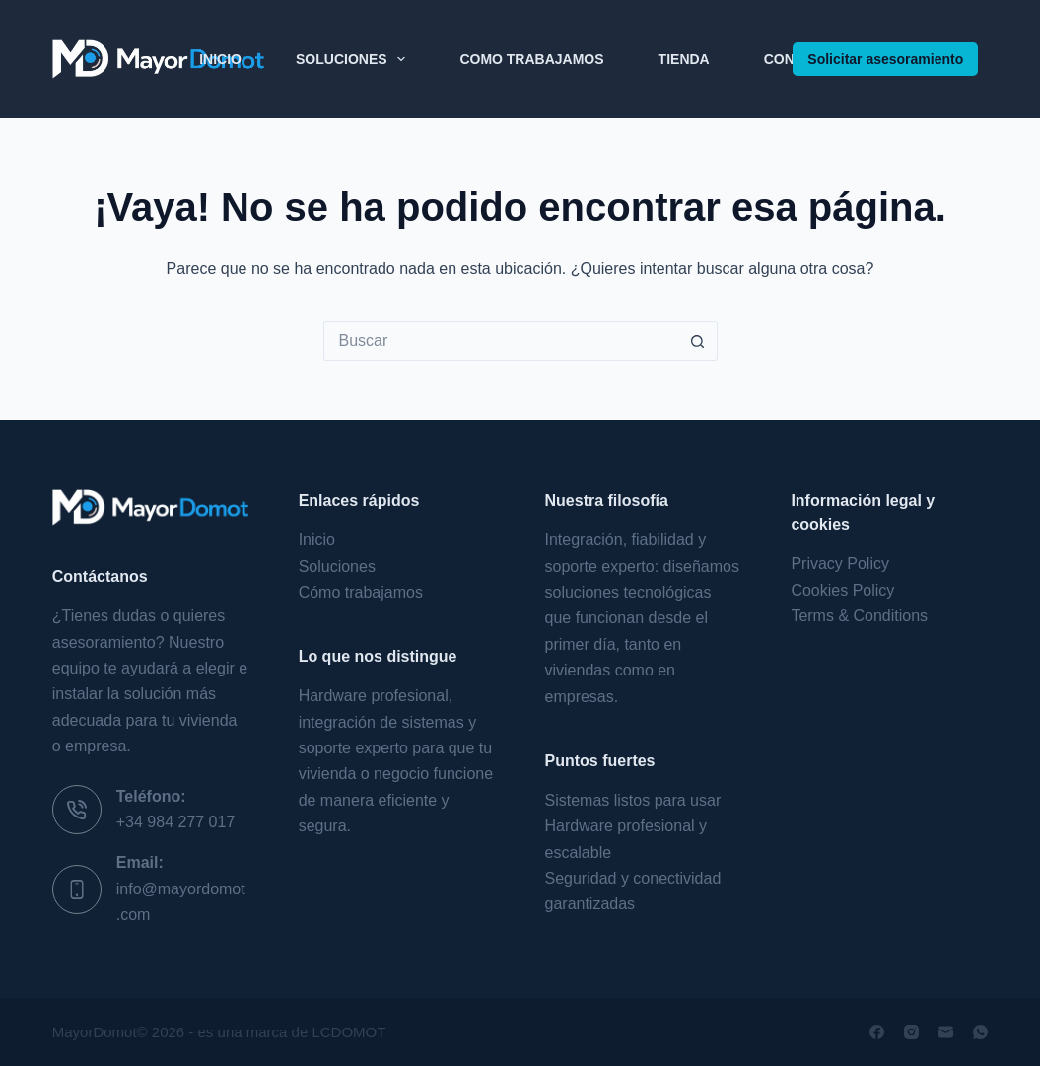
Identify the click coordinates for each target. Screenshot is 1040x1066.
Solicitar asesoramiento (885, 59)
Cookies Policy (842, 590)
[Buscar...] (500, 341)
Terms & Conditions (859, 615)
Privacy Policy (840, 563)
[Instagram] (911, 1032)
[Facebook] (876, 1032)
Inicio (220, 59)
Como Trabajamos (531, 59)
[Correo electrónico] (945, 1032)
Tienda (684, 59)
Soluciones (354, 59)
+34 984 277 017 (176, 822)
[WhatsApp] (980, 1032)
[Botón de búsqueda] (698, 341)
